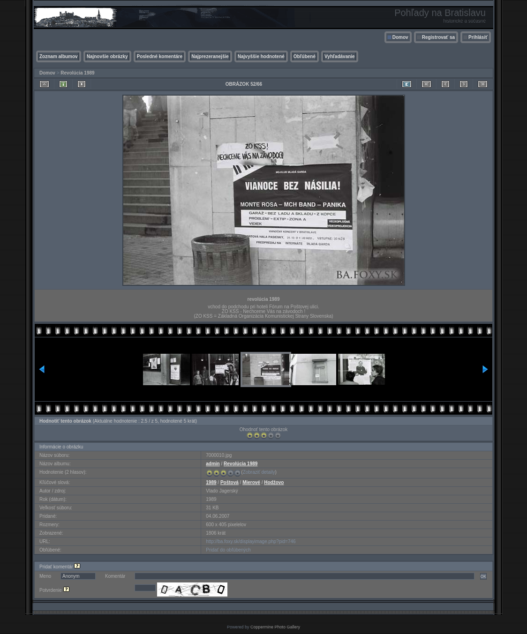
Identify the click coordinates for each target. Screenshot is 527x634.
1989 (211, 482)
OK (483, 576)
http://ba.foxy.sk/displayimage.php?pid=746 (250, 541)
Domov (400, 37)
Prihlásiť (478, 37)
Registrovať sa (438, 37)
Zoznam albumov (58, 56)
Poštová (229, 482)
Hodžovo (274, 482)
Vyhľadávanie (339, 56)
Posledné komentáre (160, 56)
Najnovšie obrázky (107, 56)
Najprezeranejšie (210, 56)
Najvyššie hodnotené (261, 56)
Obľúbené (305, 56)
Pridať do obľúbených (228, 549)
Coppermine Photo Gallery (275, 627)
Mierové (251, 482)
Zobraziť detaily (259, 472)
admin (212, 463)
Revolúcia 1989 (77, 72)
